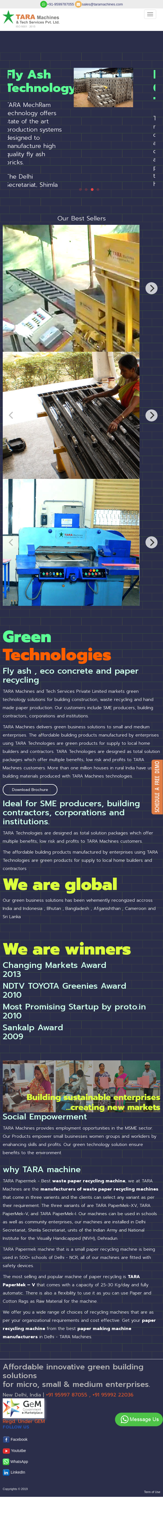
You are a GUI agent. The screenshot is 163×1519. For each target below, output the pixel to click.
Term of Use (152, 1492)
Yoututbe (14, 1450)
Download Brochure (30, 790)
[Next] (151, 288)
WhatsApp (15, 1462)
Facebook (15, 1439)
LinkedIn (14, 1472)
